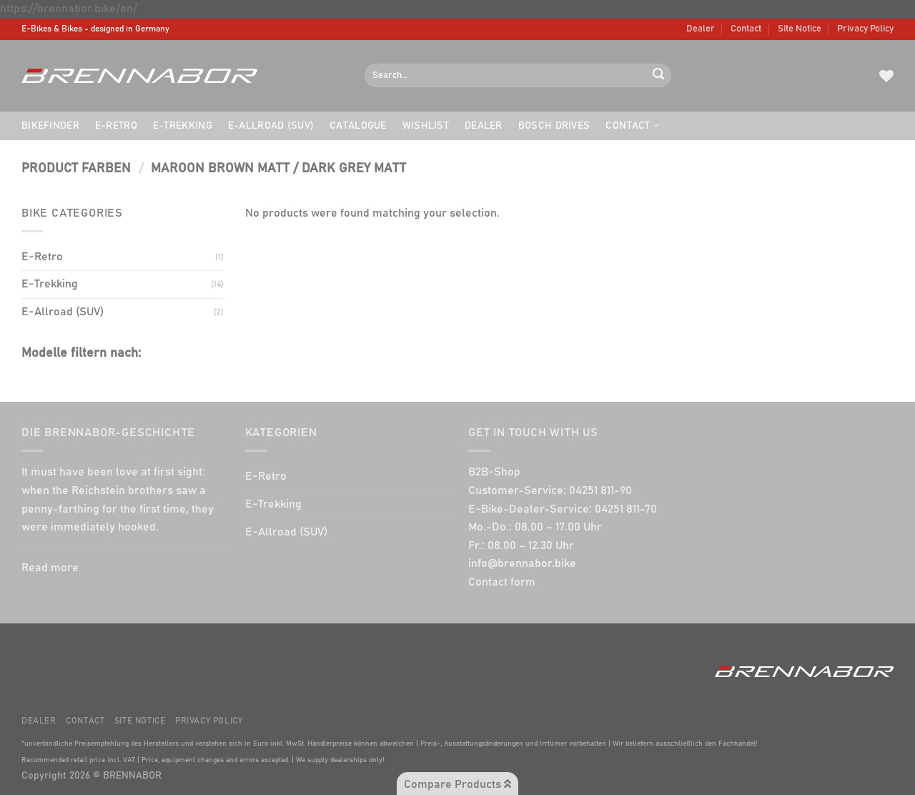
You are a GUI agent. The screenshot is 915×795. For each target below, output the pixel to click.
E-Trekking (182, 126)
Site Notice (799, 29)
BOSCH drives (554, 126)
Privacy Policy (865, 29)
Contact (746, 29)
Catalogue (358, 126)
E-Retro (116, 126)
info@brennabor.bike (522, 563)
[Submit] (658, 76)
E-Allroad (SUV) (271, 126)
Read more (50, 567)
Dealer (700, 29)
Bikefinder (50, 126)
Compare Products (457, 784)
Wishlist (425, 126)
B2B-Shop (494, 472)
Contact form (501, 582)
